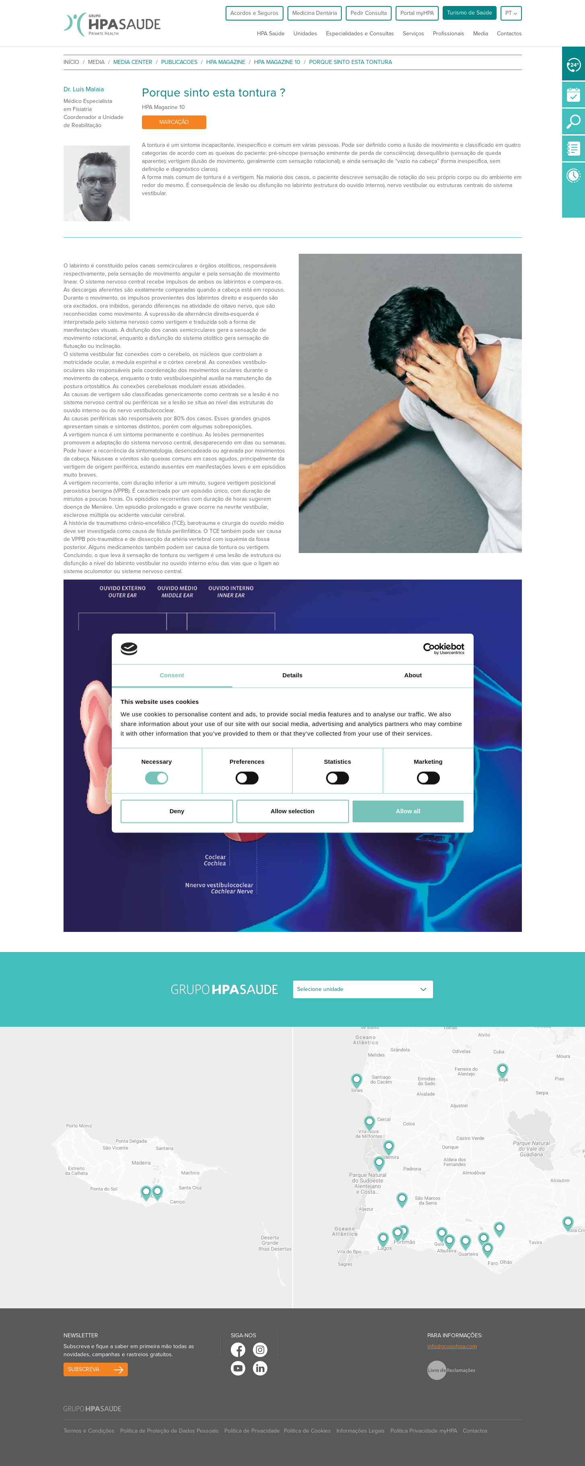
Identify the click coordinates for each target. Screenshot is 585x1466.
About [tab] (413, 675)
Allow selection (292, 811)
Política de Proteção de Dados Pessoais (169, 1430)
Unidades (305, 33)
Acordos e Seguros (254, 13)
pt (511, 13)
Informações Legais (361, 1430)
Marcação (174, 122)
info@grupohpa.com (452, 1346)
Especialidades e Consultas (360, 33)
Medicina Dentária (314, 13)
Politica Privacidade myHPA (423, 1430)
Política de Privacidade (252, 1430)
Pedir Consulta (369, 13)
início (71, 62)
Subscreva (83, 1369)
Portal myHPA (417, 13)
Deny (177, 811)
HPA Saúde (271, 33)
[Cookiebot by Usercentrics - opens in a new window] (429, 649)
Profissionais (448, 33)
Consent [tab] (172, 675)
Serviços (413, 33)
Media (480, 33)
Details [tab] (293, 675)
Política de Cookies (307, 1430)
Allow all (408, 811)
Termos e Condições (89, 1430)
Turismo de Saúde (469, 12)
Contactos (509, 33)
